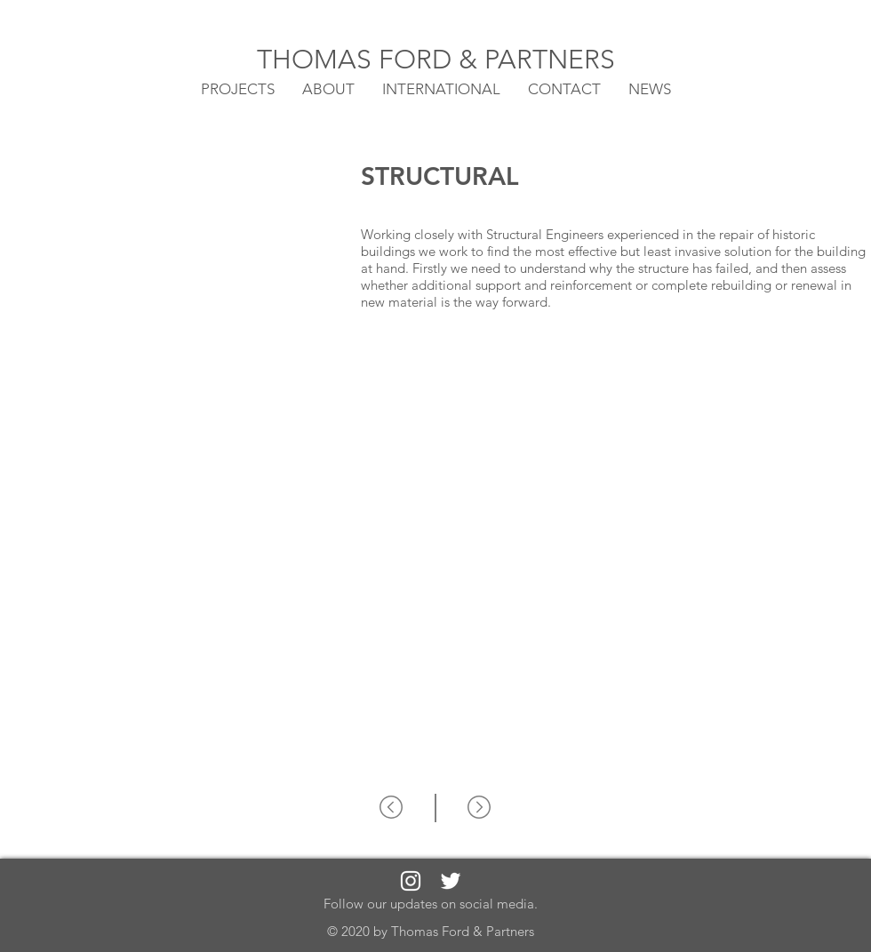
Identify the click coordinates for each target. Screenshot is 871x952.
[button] (441, 88)
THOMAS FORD (358, 60)
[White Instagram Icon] (410, 881)
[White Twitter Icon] (450, 881)
